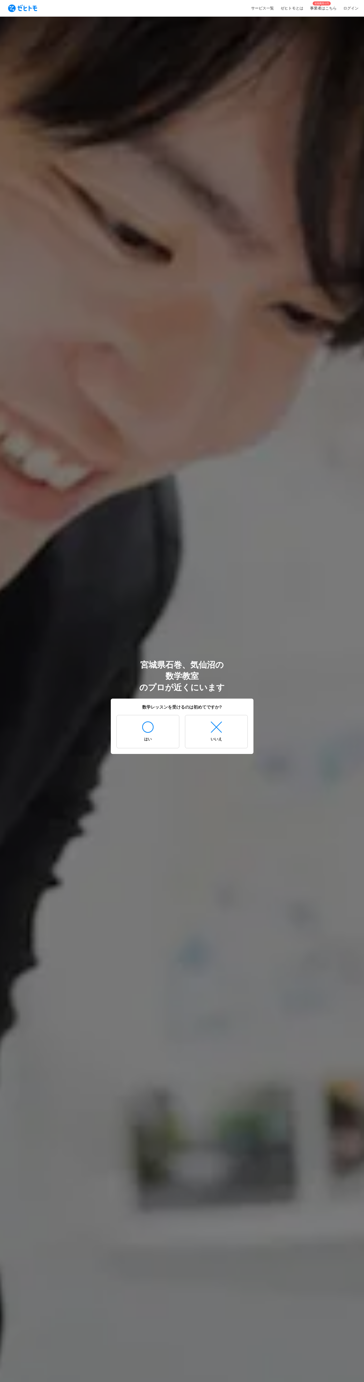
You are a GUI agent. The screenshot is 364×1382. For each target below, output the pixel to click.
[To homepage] (22, 8)
